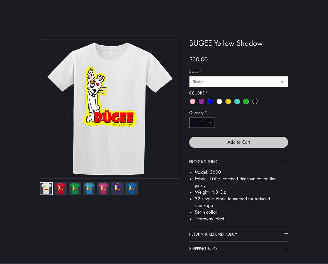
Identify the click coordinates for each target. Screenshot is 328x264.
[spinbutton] (202, 123)
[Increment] (210, 123)
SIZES (195, 71)
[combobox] (238, 81)
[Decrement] (193, 123)
